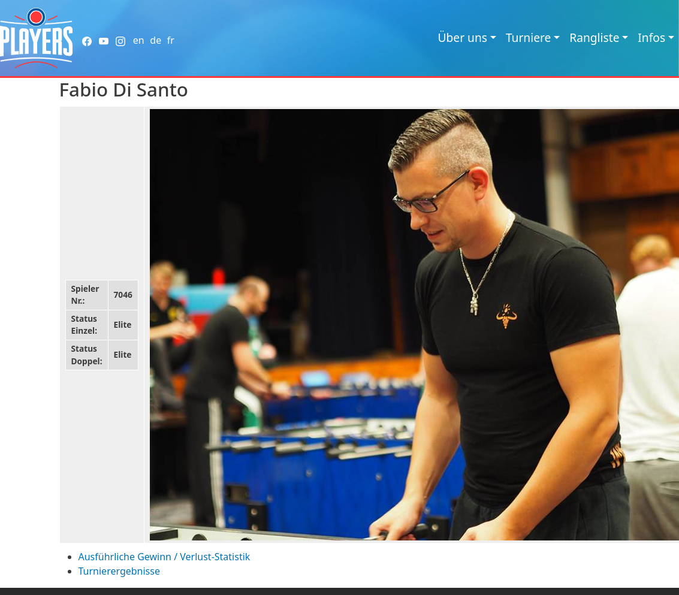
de (155, 40)
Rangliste (594, 37)
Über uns (462, 37)
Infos (651, 37)
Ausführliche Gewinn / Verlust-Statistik (165, 556)
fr (170, 40)
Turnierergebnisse (119, 571)
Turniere (528, 37)
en (138, 40)
